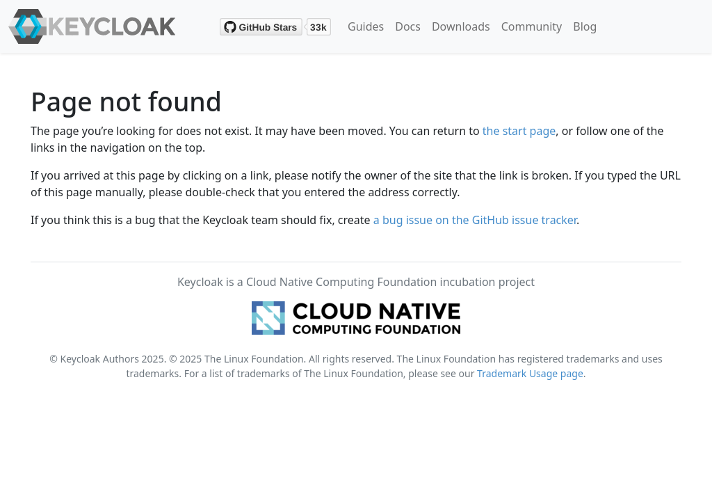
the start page (519, 130)
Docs (408, 26)
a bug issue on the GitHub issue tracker (474, 220)
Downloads (461, 26)
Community (532, 26)
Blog (585, 26)
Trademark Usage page (530, 373)
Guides (366, 26)
